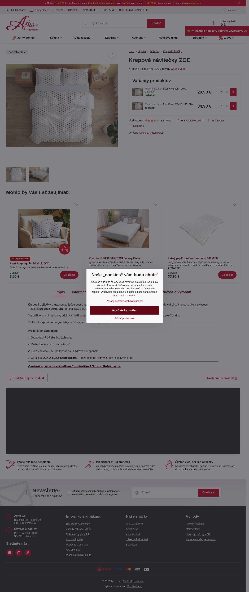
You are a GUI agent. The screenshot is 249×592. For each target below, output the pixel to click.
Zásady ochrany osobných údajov (124, 301)
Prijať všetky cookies (124, 310)
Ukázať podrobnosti (124, 318)
